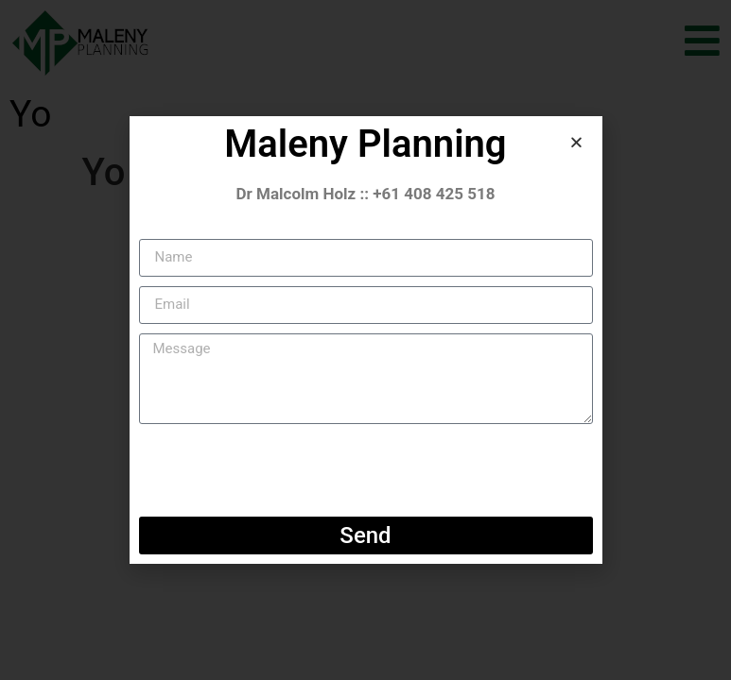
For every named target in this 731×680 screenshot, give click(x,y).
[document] (365, 340)
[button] (576, 142)
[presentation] (282, 470)
